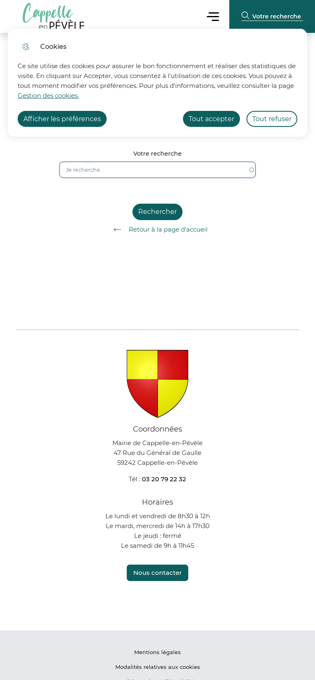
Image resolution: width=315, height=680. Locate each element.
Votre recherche (157, 153)
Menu (212, 16)
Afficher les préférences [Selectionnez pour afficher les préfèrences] (62, 119)
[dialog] (157, 83)
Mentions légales (157, 652)
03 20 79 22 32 (164, 479)
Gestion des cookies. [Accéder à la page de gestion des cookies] (48, 95)
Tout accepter (211, 119)
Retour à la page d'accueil (158, 229)
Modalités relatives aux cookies (157, 667)
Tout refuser (272, 119)
